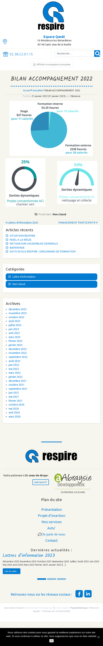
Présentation (51, 509)
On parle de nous (53, 534)
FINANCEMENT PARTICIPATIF (77, 222)
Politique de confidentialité (56, 611)
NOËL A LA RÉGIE (20, 239)
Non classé (59, 214)
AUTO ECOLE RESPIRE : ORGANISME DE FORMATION (42, 251)
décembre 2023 (18, 309)
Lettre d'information (23, 276)
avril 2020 (14, 412)
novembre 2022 (18, 352)
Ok (51, 641)
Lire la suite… (12, 571)
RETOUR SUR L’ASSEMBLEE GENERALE (34, 243)
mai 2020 (14, 408)
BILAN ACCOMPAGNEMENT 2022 (52, 79)
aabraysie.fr (40, 482)
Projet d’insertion (51, 516)
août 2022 (14, 361)
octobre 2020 (16, 404)
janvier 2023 (16, 345)
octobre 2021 (16, 384)
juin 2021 (14, 392)
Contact (51, 540)
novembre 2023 (18, 313)
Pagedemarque (79, 608)
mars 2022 (15, 372)
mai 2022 (14, 368)
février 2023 (16, 340)
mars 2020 (15, 416)
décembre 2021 (18, 380)
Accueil (26, 90)
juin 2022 (14, 364)
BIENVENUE (17, 247)
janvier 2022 (16, 376)
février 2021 (16, 400)
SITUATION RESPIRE (22, 235)
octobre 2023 (16, 317)
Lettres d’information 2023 (22, 222)
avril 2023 (14, 333)
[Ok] (98, 637)
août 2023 (14, 321)
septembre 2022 (18, 356)
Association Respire (14, 608)
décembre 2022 (18, 349)
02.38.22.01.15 (21, 54)
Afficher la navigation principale (51, 64)
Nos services (51, 522)
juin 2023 (14, 329)
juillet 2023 (15, 325)
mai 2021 (14, 396)
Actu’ (51, 528)
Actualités (38, 90)
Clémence (75, 96)
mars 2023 (15, 337)
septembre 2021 (18, 388)
